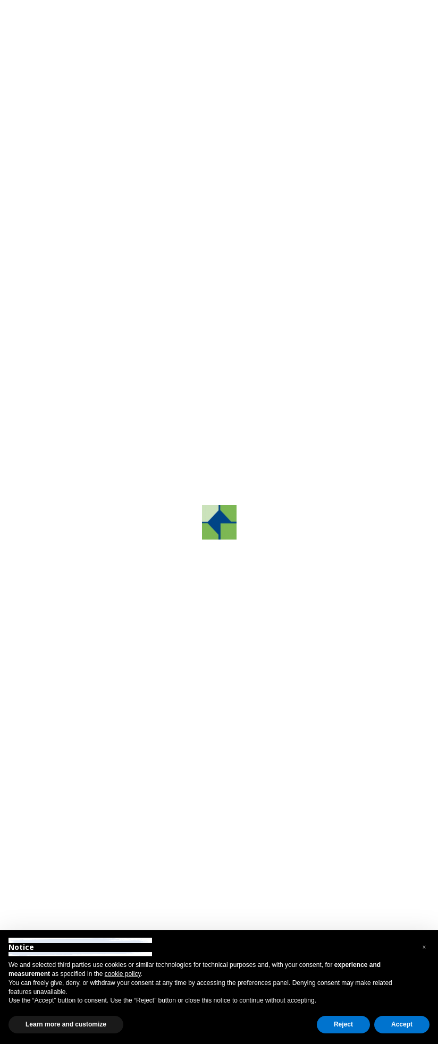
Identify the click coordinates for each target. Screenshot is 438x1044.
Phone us (188, 238)
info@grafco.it (329, 817)
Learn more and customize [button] (66, 1024)
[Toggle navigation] (404, 40)
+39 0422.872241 (203, 817)
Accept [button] (401, 1024)
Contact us (80, 238)
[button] (424, 947)
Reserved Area (59, 10)
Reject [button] (343, 1024)
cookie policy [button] (123, 974)
